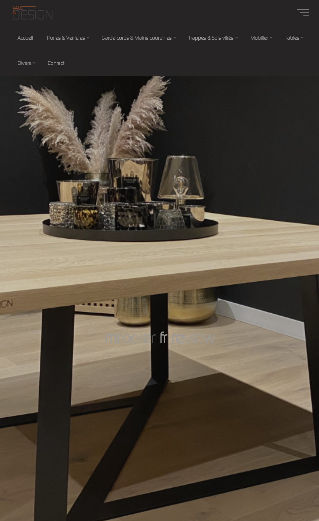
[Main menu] (303, 12)
